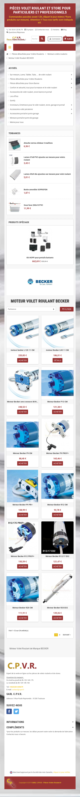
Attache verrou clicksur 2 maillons (38, 143)
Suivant (67, 636)
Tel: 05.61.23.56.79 (14, 30)
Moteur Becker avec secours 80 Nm (22, 402)
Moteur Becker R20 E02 (57, 609)
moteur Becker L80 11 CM (57, 350)
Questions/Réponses (15, 32)
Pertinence (12, 309)
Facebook (9, 712)
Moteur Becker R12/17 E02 (57, 557)
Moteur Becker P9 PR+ (22, 505)
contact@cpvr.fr (18, 691)
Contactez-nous (42, 30)
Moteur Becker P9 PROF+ (57, 453)
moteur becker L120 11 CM (22, 350)
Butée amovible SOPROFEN (35, 189)
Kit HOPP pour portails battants (40, 258)
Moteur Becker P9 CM (22, 453)
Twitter (16, 712)
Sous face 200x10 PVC (33, 205)
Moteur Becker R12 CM (57, 505)
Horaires (55, 30)
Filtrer (66, 309)
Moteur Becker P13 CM (57, 402)
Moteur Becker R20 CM (22, 609)
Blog (63, 30)
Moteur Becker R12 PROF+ (22, 557)
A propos (28, 30)
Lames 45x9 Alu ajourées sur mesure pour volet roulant (47, 174)
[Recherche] (38, 39)
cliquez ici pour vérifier (61, 773)
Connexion (55, 39)
